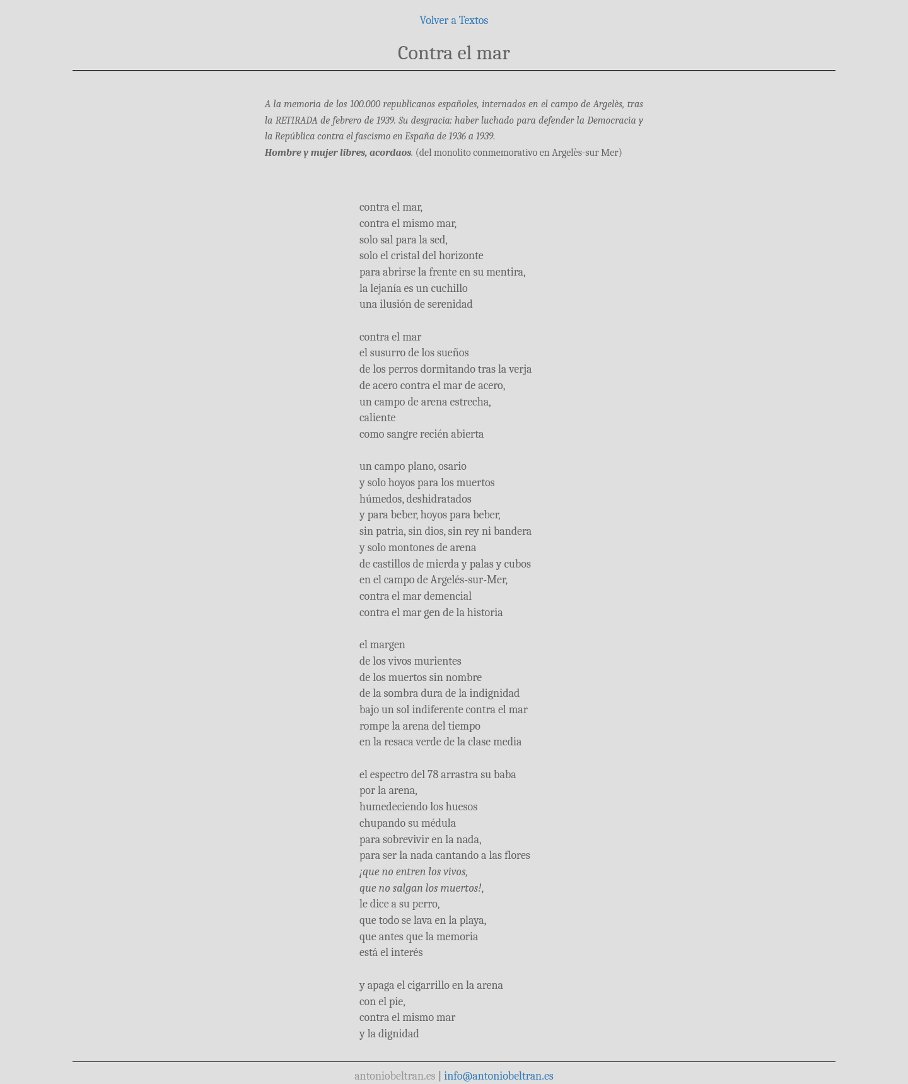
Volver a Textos (454, 20)
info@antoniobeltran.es (499, 1076)
